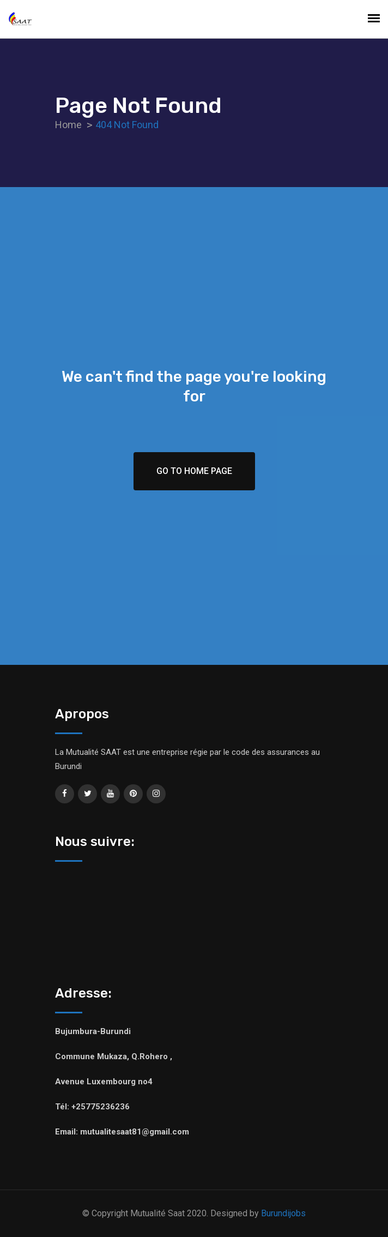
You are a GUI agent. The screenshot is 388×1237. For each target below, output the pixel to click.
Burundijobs (283, 1213)
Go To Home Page (194, 471)
